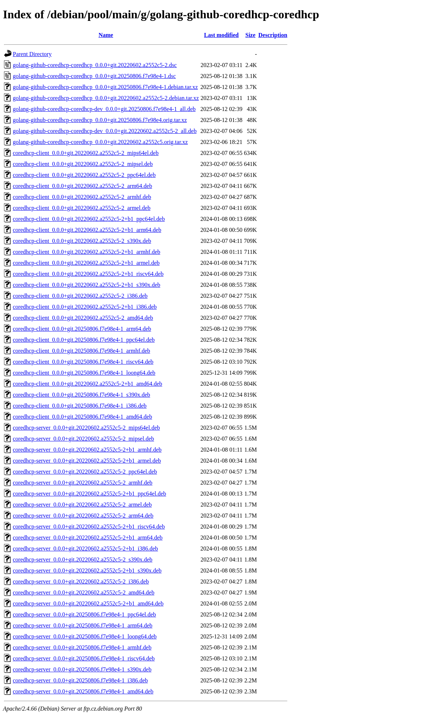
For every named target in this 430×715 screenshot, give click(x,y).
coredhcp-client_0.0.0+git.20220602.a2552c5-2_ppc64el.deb (84, 175)
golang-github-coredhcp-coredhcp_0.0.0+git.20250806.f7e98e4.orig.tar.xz (100, 120)
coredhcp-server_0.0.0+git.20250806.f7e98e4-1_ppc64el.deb (84, 614)
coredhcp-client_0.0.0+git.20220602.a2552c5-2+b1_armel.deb (86, 263)
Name (105, 35)
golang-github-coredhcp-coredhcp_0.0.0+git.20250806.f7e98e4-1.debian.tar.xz (105, 87)
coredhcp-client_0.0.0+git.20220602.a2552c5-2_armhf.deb (82, 197)
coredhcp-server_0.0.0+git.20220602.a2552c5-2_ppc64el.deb (85, 471)
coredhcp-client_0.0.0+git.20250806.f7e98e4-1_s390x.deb (81, 395)
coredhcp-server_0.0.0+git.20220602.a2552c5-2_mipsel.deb (83, 439)
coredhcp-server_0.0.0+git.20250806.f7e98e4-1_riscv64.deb (84, 658)
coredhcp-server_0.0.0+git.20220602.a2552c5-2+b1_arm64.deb (88, 537)
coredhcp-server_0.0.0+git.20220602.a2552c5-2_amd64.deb (83, 592)
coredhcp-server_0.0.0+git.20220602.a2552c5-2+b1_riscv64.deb (89, 526)
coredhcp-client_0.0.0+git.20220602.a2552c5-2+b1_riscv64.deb (88, 274)
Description (273, 35)
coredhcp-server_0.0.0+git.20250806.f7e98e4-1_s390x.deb (82, 669)
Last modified (221, 35)
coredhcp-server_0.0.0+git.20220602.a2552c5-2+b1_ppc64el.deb (89, 493)
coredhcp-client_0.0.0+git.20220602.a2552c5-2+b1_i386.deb (85, 307)
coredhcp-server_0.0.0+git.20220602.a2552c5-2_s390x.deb (82, 559)
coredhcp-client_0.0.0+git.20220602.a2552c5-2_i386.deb (80, 296)
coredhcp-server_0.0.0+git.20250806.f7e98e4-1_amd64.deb (83, 691)
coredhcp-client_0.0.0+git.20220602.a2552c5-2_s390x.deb (82, 241)
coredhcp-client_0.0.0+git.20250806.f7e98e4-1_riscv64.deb (83, 362)
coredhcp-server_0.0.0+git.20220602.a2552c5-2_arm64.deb (83, 515)
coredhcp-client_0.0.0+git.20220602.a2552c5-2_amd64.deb (83, 318)
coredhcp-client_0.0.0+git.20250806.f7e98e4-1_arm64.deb (82, 329)
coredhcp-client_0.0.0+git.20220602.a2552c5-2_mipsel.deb (83, 164)
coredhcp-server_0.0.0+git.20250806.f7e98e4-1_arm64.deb (82, 625)
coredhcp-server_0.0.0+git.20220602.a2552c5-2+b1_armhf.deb (87, 450)
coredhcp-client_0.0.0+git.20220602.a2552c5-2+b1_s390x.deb (86, 285)
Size (250, 35)
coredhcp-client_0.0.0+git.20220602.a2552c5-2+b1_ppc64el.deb (89, 219)
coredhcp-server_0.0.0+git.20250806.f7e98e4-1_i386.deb (80, 680)
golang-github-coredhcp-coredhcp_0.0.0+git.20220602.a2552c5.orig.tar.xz (100, 142)
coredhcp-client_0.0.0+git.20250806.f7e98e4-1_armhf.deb (81, 351)
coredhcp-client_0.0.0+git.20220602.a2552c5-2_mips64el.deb (86, 153)
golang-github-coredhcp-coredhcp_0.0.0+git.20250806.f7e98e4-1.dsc (94, 76)
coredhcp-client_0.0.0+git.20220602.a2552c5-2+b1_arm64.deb (87, 230)
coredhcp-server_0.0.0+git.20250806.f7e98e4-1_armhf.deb (82, 647)
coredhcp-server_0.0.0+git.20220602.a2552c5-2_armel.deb (82, 504)
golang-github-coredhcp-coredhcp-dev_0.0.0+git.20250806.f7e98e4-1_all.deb (104, 109)
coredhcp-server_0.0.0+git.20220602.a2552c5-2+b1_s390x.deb (87, 570)
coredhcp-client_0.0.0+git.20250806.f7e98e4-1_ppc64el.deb (84, 340)
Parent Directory (32, 54)
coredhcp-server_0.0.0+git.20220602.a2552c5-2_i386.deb (81, 581)
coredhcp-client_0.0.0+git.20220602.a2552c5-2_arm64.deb (82, 186)
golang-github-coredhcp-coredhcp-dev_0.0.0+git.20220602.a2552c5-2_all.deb (105, 131)
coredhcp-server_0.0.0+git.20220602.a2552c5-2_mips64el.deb (86, 428)
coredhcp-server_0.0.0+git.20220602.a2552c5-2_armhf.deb (82, 482)
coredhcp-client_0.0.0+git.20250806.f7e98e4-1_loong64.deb (84, 373)
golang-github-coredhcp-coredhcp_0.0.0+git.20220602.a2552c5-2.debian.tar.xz (106, 98)
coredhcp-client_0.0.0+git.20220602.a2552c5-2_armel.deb (81, 208)
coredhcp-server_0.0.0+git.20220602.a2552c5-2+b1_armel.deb (87, 460)
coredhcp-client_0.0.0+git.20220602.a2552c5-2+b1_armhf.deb (86, 252)
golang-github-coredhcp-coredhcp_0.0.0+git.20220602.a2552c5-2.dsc (95, 65)
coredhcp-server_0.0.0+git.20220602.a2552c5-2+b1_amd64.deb (88, 603)
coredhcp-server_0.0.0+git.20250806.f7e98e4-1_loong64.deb (84, 636)
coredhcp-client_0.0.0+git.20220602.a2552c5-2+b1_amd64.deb (87, 384)
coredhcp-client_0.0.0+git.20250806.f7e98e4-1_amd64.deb (82, 417)
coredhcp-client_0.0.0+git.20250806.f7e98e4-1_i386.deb (80, 406)
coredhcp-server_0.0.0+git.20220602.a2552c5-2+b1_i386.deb (85, 548)
